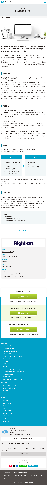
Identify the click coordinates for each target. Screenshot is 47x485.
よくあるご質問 (7, 411)
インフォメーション (8, 403)
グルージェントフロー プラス (12, 353)
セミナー (5, 405)
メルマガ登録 (32, 465)
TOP (2, 17)
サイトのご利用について (36, 475)
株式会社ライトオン (7, 252)
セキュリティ (6, 416)
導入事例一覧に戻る (23, 231)
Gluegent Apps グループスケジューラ (15, 220)
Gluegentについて (7, 413)
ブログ (4, 418)
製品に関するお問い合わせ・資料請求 (23, 438)
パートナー (6, 393)
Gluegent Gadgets (8, 374)
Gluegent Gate (8, 216)
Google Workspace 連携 (10, 351)
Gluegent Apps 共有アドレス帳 (13, 218)
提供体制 (5, 390)
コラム (6, 364)
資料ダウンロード (24, 329)
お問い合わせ (24, 313)
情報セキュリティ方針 (20, 475)
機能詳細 (6, 361)
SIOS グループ (5, 478)
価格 (4, 408)
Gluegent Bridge (7, 376)
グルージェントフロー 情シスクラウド (14, 356)
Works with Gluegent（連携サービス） (13, 379)
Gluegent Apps (6, 366)
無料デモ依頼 (24, 296)
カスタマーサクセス (9, 388)
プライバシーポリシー (7, 475)
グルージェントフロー (9, 346)
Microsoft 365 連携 (9, 348)
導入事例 (8, 17)
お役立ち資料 (6, 421)
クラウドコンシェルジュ (10, 385)
